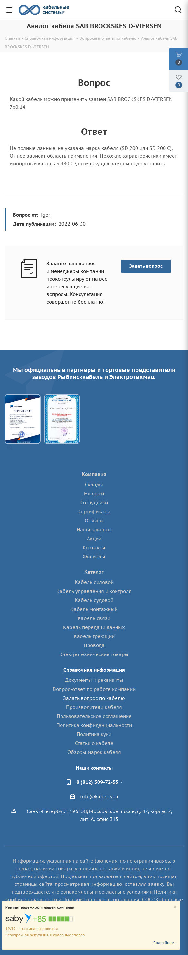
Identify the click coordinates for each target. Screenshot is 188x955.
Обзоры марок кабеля (94, 752)
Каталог (94, 572)
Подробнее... (165, 943)
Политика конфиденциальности (94, 725)
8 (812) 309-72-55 (97, 782)
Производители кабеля (94, 707)
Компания (94, 474)
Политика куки (94, 734)
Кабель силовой (94, 582)
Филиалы (94, 556)
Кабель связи (94, 618)
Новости (94, 493)
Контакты (94, 547)
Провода (94, 645)
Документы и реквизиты (94, 680)
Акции (94, 538)
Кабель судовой (94, 600)
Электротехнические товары (94, 654)
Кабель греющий (94, 636)
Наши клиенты (94, 529)
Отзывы (94, 520)
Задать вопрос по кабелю (94, 698)
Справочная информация (94, 670)
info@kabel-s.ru (99, 796)
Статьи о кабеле (94, 743)
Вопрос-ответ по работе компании (94, 689)
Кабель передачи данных (94, 627)
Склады (94, 484)
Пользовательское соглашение (94, 716)
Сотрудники (94, 502)
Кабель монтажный (94, 609)
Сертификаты (94, 511)
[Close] (175, 907)
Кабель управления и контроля (94, 591)
